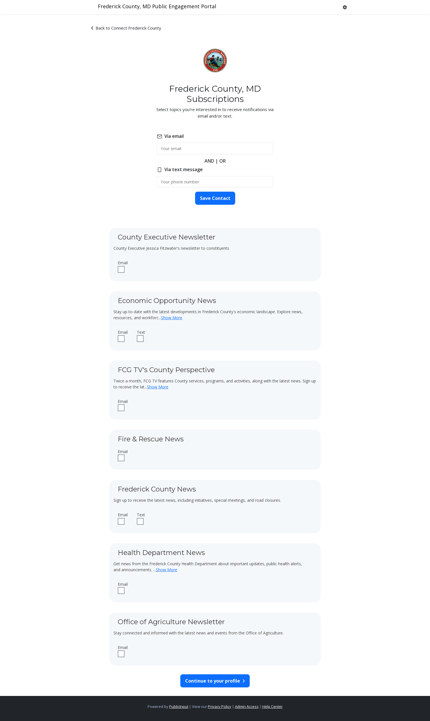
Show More (171, 317)
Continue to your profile (215, 681)
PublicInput (178, 706)
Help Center (272, 706)
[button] (345, 7)
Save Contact (215, 198)
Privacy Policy (219, 706)
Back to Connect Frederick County (126, 28)
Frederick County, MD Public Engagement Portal (157, 6)
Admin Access (247, 706)
